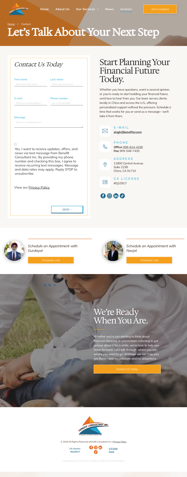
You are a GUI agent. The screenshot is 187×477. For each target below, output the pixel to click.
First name (20, 79)
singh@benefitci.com (128, 132)
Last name (56, 79)
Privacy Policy (39, 187)
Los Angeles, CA (70, 460)
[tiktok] (122, 196)
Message (19, 117)
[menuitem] (44, 9)
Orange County (117, 460)
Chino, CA (84, 460)
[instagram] (109, 196)
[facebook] (103, 196)
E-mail (18, 98)
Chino (115, 103)
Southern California (99, 460)
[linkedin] (115, 196)
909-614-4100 (133, 147)
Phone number (59, 98)
